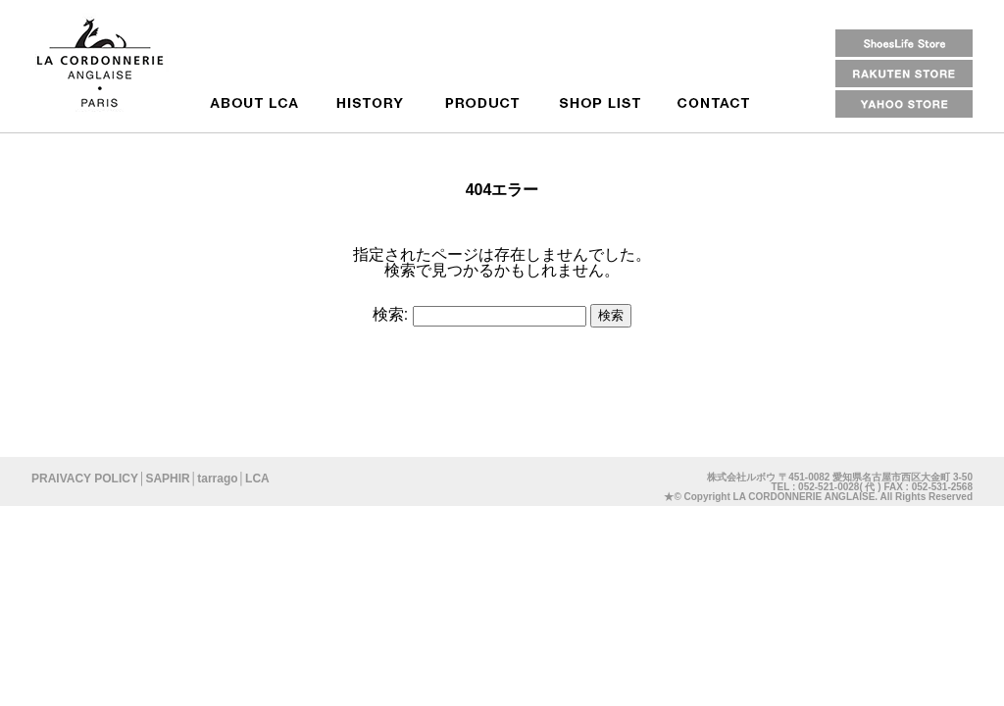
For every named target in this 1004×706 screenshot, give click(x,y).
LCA (257, 478)
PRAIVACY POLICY (84, 478)
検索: (390, 314)
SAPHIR (167, 478)
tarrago (217, 478)
